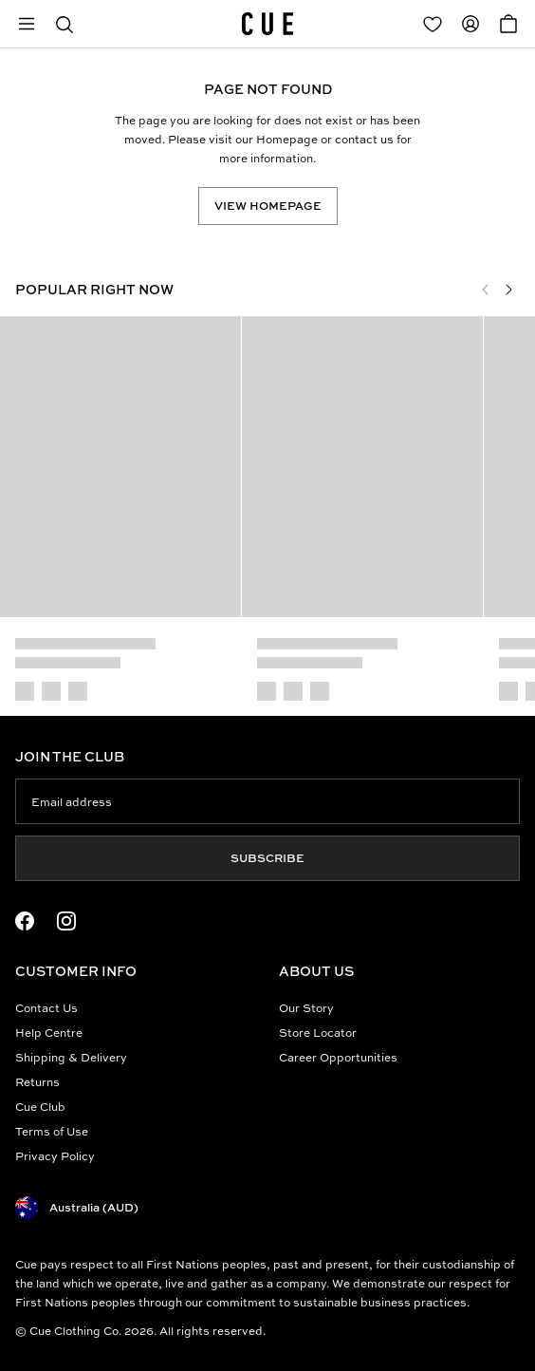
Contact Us (46, 1008)
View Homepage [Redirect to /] (268, 205)
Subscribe (267, 858)
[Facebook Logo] (24, 920)
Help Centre (49, 1032)
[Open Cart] (508, 23)
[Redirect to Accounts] (470, 23)
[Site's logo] (267, 23)
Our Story (306, 1008)
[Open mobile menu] (26, 23)
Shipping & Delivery (71, 1057)
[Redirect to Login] (432, 23)
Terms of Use (51, 1131)
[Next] (508, 289)
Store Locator (318, 1032)
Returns (37, 1082)
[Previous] (485, 289)
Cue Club (40, 1107)
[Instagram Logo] (66, 920)
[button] (64, 23)
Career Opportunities (338, 1057)
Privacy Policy (55, 1156)
